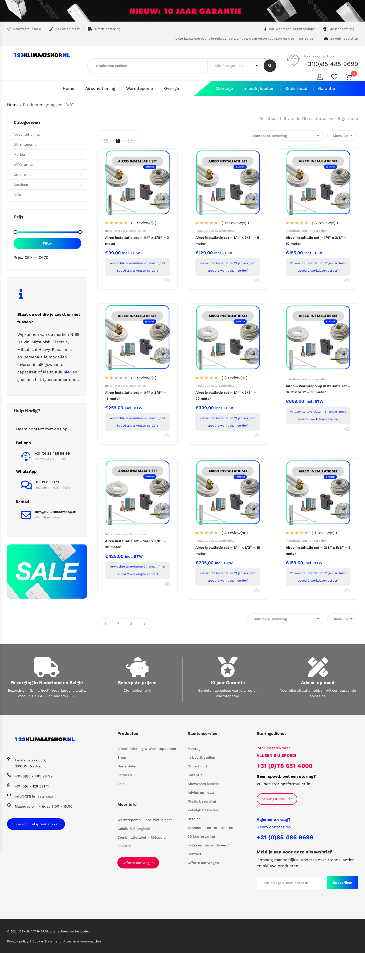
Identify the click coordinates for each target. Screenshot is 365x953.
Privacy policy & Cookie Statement (34, 941)
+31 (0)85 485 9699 (285, 837)
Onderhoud (296, 88)
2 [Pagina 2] (118, 623)
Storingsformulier (277, 799)
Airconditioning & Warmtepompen (146, 749)
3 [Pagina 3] (131, 623)
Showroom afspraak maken (36, 824)
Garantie (326, 88)
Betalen (194, 819)
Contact (194, 854)
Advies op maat (64, 29)
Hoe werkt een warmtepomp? (289, 29)
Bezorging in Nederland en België (47, 682)
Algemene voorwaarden (82, 941)
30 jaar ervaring (338, 29)
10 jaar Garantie (227, 682)
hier (67, 371)
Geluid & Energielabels (136, 828)
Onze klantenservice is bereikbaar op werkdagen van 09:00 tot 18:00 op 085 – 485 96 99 (243, 38)
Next (144, 623)
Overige (171, 88)
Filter (47, 243)
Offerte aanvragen (138, 862)
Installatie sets (116, 230)
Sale (17, 194)
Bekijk (167, 280)
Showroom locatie (24, 29)
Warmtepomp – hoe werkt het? (144, 820)
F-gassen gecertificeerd (208, 845)
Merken (20, 154)
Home (68, 88)
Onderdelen (137, 230)
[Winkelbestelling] (285, 135)
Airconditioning (100, 88)
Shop (121, 757)
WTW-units (23, 164)
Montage (224, 88)
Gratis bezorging (104, 29)
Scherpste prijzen (137, 682)
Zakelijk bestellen (341, 39)
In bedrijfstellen (259, 88)
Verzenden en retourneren (210, 828)
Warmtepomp (139, 88)
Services (21, 184)
